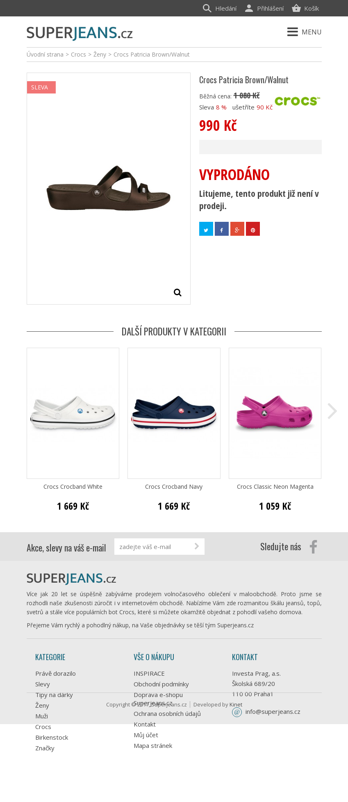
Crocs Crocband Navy (173, 486)
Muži (41, 716)
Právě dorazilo (55, 673)
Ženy (42, 705)
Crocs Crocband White (72, 486)
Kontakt (145, 724)
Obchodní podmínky (161, 684)
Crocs (43, 726)
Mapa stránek (153, 745)
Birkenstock (51, 737)
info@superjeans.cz (273, 711)
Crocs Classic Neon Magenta (275, 486)
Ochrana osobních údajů (167, 713)
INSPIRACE (149, 673)
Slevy (42, 684)
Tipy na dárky (54, 694)
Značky (45, 748)
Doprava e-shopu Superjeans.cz (158, 698)
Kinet (236, 782)
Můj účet (146, 735)
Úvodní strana (45, 54)
